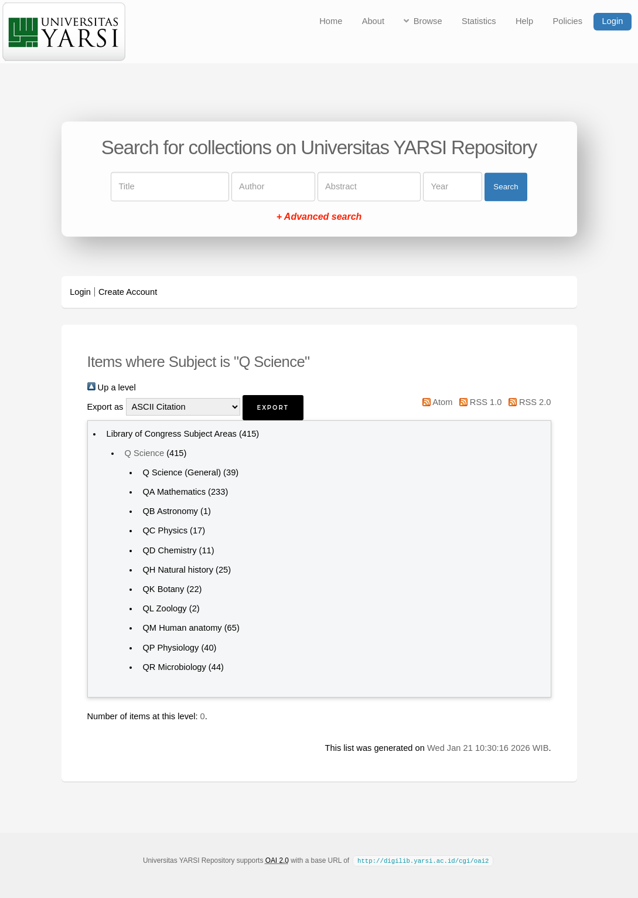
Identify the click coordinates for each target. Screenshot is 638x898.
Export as (105, 406)
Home (330, 21)
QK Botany (163, 589)
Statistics (479, 21)
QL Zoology (164, 608)
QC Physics (164, 530)
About (373, 21)
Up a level (111, 387)
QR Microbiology (174, 667)
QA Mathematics (174, 491)
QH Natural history (177, 569)
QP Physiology (170, 647)
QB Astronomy (170, 511)
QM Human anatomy (181, 627)
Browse (428, 21)
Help (524, 21)
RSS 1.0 (478, 402)
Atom (435, 402)
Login (612, 21)
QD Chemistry (169, 550)
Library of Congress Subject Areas (171, 433)
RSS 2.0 (527, 402)
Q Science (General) (181, 472)
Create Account (127, 292)
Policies (568, 21)
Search (505, 186)
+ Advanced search (319, 217)
